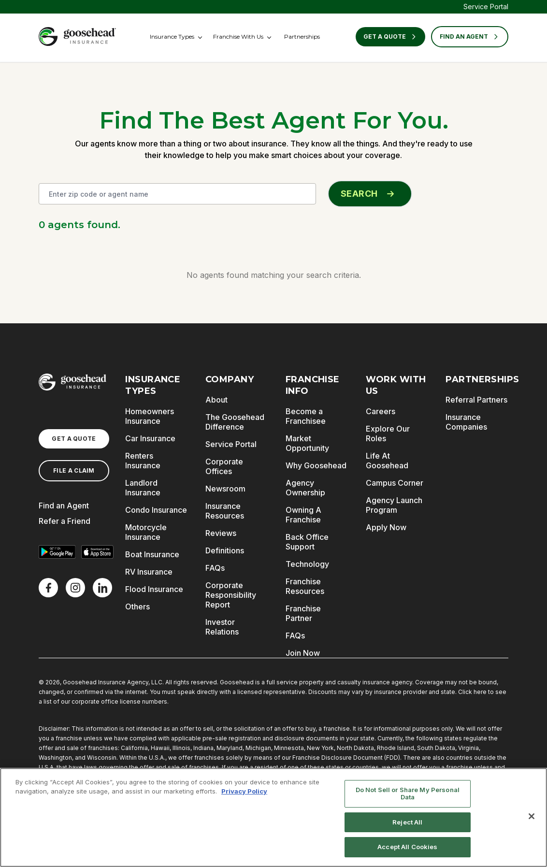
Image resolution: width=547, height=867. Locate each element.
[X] (75, 587)
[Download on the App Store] (97, 552)
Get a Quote (390, 37)
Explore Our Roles (388, 433)
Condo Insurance (156, 510)
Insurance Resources (224, 510)
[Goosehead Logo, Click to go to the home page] (77, 36)
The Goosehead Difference (234, 422)
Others (137, 606)
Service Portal (485, 6)
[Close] (531, 816)
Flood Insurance (154, 589)
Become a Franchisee (306, 416)
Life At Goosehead (387, 460)
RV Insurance (149, 572)
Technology (307, 564)
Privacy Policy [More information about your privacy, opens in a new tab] (244, 791)
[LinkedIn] (102, 587)
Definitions (224, 550)
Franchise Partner (303, 613)
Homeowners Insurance (149, 416)
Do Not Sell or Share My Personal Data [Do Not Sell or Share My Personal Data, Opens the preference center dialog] (408, 793)
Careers (380, 411)
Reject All (407, 822)
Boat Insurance (152, 554)
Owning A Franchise (303, 514)
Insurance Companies (466, 422)
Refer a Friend (64, 521)
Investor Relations (222, 626)
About (216, 400)
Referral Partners (476, 400)
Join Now (303, 653)
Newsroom (225, 488)
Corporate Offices (224, 466)
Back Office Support (307, 541)
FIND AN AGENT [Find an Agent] (470, 37)
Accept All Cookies (407, 847)
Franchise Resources (305, 586)
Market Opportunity (307, 443)
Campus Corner (394, 483)
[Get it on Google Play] (57, 552)
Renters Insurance (142, 460)
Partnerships (302, 36)
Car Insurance (150, 438)
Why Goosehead (316, 465)
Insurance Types (172, 36)
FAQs (215, 568)
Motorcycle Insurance (146, 532)
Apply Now (386, 527)
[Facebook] (48, 587)
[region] (273, 817)
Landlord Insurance (142, 487)
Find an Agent (64, 505)
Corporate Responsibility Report (230, 594)
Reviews (220, 533)
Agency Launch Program (394, 505)
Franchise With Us (238, 36)
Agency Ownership (305, 487)
